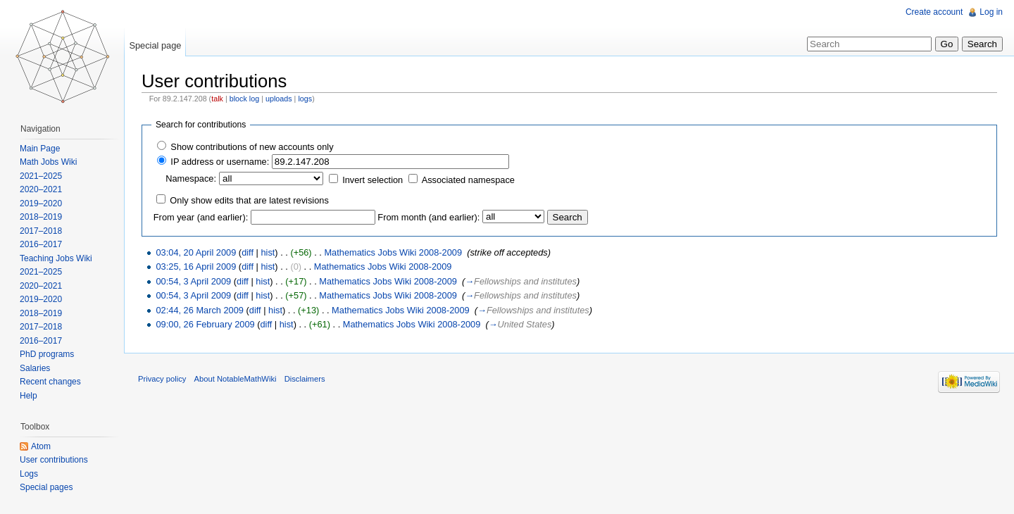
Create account (934, 12)
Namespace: (190, 178)
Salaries (35, 368)
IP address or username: (219, 161)
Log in (991, 12)
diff (248, 252)
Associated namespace (468, 180)
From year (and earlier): (201, 217)
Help (28, 396)
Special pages (46, 487)
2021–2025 (41, 176)
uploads (278, 98)
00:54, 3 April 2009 (193, 281)
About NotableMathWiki (235, 379)
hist (268, 252)
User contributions (54, 460)
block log (244, 98)
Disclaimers (304, 379)
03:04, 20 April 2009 (196, 252)
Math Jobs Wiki (48, 162)
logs (305, 98)
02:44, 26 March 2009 (200, 310)
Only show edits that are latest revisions (249, 200)
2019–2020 (41, 203)
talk (217, 98)
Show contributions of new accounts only (251, 147)
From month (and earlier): (428, 217)
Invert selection (372, 180)
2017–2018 (41, 231)
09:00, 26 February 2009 (205, 324)
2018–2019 (41, 217)
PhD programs (47, 354)
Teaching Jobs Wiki (56, 258)
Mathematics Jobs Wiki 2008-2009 (393, 252)
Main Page (40, 148)
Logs (29, 474)
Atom (41, 446)
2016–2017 (41, 244)
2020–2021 (41, 189)
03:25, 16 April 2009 (196, 266)
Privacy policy (162, 379)
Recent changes (50, 382)
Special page (155, 45)
